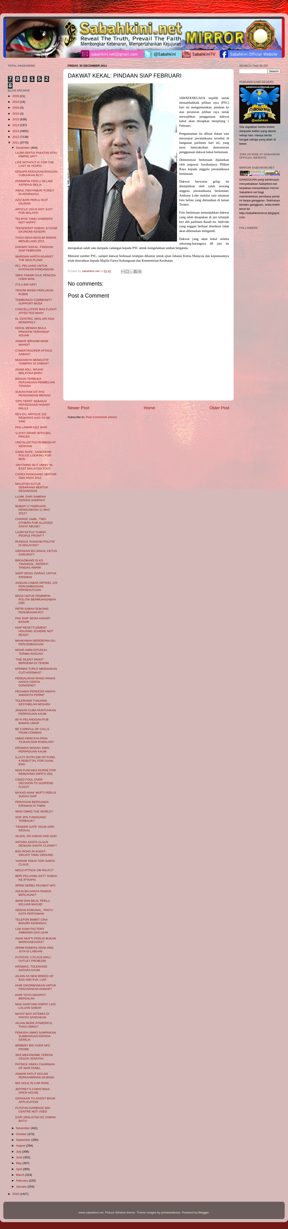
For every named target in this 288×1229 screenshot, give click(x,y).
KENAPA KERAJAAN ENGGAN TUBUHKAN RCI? (36, 173)
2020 (16, 96)
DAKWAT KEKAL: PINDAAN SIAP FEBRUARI (34, 248)
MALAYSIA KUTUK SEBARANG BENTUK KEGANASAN (31, 487)
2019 (16, 101)
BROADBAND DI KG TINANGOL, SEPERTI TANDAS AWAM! (31, 564)
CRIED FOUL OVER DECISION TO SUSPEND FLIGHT (34, 783)
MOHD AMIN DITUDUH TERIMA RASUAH (31, 651)
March (20, 1174)
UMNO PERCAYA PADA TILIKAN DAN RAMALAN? (34, 740)
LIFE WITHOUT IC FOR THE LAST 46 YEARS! (34, 164)
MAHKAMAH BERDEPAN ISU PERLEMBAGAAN (35, 642)
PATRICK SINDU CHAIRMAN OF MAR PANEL (35, 1066)
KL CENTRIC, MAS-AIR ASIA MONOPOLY (34, 320)
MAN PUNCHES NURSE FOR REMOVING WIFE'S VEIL (35, 772)
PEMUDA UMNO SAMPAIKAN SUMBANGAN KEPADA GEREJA (35, 1036)
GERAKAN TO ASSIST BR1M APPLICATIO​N (35, 1100)
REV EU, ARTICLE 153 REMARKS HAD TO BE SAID (32, 418)
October (21, 1134)
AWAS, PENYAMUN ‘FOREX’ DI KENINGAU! (35, 192)
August (21, 1145)
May (19, 1163)
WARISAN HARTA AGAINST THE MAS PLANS (34, 258)
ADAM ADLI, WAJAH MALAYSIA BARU (29, 371)
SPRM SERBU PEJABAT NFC (35, 885)
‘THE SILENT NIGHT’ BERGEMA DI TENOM (32, 661)
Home (149, 407)
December (23, 147)
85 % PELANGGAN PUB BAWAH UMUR (32, 721)
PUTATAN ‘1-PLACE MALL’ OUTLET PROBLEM (33, 959)
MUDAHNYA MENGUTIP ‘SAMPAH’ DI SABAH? (32, 361)
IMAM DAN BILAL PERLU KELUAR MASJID (32, 902)
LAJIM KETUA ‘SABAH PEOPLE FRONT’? (30, 533)
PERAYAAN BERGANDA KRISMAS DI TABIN (32, 803)
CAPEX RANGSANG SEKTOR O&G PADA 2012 (35, 476)
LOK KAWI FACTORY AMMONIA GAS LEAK (31, 930)
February (22, 1180)
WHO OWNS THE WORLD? (34, 811)
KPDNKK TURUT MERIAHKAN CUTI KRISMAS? (36, 670)
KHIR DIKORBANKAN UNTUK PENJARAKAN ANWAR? (35, 987)
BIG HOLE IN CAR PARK (32, 1083)
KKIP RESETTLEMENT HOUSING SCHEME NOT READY (34, 631)
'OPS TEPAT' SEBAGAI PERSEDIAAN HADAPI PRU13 (32, 404)
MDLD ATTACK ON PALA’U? (34, 870)
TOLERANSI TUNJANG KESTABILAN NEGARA (32, 702)
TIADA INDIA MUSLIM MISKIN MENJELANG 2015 (35, 239)
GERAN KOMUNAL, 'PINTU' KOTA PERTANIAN (34, 911)
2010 (16, 1194)
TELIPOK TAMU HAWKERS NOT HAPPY (34, 220)
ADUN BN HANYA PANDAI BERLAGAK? (33, 893)
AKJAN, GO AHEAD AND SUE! (36, 836)
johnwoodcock (170, 1212)
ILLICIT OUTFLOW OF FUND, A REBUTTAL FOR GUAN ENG (35, 761)
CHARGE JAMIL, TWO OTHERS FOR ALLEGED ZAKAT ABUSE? (34, 522)
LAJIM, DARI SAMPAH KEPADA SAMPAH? (30, 498)
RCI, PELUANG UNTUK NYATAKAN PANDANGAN (34, 267)
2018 (16, 107)
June (19, 1157)
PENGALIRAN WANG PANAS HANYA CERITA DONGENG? (35, 682)
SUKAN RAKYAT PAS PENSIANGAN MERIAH (33, 393)
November (23, 1128)
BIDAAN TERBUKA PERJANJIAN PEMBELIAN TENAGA (35, 382)
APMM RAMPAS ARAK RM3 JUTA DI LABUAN (34, 949)
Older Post (219, 407)
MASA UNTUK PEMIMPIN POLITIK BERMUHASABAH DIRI (35, 599)
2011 (16, 142)
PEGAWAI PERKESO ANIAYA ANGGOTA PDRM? (35, 693)
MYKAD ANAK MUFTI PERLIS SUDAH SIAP (35, 794)
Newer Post (78, 407)
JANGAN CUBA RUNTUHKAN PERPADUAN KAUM (35, 712)
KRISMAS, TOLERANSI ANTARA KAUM (31, 968)
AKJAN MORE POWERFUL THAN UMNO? (34, 1024)
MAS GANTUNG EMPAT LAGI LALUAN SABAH (35, 1006)
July (19, 1151)
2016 (16, 113)
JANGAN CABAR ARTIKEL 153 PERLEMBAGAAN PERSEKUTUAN (36, 586)
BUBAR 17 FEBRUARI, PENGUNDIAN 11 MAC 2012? (32, 509)
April (19, 1169)
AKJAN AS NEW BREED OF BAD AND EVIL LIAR (34, 977)
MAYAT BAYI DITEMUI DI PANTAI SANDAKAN (32, 1015)
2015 (16, 119)
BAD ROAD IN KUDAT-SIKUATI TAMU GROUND (34, 853)
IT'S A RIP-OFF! (26, 284)
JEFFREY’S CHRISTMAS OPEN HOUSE (32, 1090)
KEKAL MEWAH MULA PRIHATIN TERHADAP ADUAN (32, 331)
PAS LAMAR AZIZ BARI (31, 427)
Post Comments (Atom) (101, 417)
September (23, 1139)
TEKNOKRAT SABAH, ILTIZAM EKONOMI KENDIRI (36, 229)
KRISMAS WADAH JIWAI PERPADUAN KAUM (32, 749)
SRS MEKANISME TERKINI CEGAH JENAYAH (34, 1056)
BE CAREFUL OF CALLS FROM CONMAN (32, 730)
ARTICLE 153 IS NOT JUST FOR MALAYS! (34, 211)
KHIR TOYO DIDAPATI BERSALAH (30, 996)
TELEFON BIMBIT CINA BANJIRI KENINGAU (31, 921)
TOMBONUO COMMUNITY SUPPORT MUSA (33, 301)
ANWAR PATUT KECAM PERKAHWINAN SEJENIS (34, 1075)
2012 (16, 136)
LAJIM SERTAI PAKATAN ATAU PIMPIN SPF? (36, 154)
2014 (16, 125)
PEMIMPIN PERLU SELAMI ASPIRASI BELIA (34, 182)
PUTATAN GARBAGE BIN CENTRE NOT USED (32, 1109)
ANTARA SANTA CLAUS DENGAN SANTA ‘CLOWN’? (36, 843)
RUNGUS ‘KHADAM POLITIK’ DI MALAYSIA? (35, 543)
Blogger (203, 1212)
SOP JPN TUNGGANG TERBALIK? (30, 819)
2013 (16, 131)
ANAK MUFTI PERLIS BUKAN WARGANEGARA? (35, 940)
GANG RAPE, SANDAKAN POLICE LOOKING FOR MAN (33, 455)
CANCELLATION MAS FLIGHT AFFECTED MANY (36, 311)
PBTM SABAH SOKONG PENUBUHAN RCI (32, 610)
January (21, 1186)
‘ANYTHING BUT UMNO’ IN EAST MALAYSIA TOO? (34, 466)
